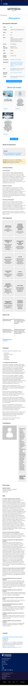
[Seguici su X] (3, 670)
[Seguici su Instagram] (6, 670)
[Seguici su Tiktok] (9, 670)
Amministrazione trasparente (6, 658)
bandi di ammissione (11, 159)
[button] (1, 0)
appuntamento (19, 647)
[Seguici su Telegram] (10, 670)
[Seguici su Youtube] (5, 670)
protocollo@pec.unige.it (6, 676)
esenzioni (21, 70)
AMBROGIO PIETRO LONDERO (15, 59)
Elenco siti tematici (5, 664)
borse (16, 70)
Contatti (3, 668)
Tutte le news (14, 139)
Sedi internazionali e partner (16, 72)
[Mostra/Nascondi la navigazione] (1, 3)
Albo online (3, 661)
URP (2, 665)
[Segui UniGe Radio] (12, 670)
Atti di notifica (4, 662)
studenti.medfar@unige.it (10, 645)
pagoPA (3, 667)
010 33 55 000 (9, 642)
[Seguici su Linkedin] (2, 670)
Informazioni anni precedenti (14, 81)
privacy (17, 681)
